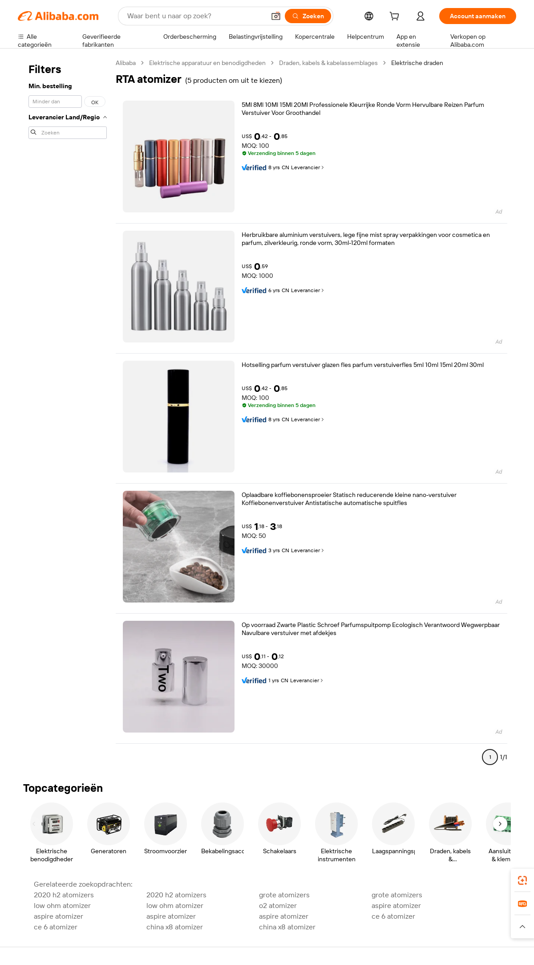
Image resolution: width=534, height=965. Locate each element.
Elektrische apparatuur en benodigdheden (207, 62)
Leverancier (308, 167)
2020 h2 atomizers (64, 895)
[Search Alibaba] (195, 16)
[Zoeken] (308, 16)
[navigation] (67, 413)
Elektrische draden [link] (417, 62)
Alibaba (126, 62)
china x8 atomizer (174, 927)
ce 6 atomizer (393, 916)
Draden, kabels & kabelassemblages (328, 62)
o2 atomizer (278, 905)
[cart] (396, 17)
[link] (522, 880)
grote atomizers (284, 895)
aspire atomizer (396, 905)
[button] (276, 16)
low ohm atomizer (62, 905)
